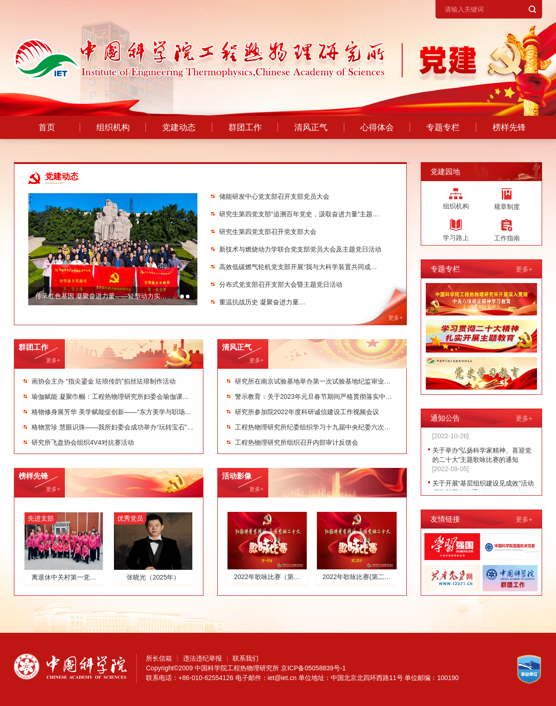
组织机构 (113, 127)
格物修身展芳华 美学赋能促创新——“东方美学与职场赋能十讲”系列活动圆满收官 (111, 412)
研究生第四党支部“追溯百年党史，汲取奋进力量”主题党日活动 (299, 214)
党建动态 (179, 127)
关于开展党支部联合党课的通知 (477, 432)
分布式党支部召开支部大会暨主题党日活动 (280, 284)
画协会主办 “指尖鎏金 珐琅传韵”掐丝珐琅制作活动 (104, 381)
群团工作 (245, 127)
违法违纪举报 (202, 658)
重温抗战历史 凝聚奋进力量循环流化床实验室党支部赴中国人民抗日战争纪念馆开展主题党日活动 (300, 302)
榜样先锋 (509, 127)
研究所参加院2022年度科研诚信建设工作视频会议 (307, 412)
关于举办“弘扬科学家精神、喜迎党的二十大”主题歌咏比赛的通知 (482, 461)
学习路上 (456, 230)
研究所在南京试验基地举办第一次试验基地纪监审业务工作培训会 (313, 381)
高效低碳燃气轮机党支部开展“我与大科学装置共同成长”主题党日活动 (295, 267)
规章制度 (507, 199)
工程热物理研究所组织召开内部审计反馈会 (296, 442)
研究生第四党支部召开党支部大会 (267, 231)
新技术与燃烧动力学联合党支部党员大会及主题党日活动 (300, 249)
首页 (46, 127)
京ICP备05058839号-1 (313, 668)
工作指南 (507, 230)
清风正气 (311, 127)
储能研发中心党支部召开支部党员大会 (274, 196)
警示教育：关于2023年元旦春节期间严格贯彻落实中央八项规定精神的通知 (313, 396)
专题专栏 (443, 127)
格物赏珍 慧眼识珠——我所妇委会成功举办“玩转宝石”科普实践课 (112, 427)
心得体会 (377, 127)
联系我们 (246, 658)
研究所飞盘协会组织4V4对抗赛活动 (83, 442)
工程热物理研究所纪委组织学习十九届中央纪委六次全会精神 (313, 427)
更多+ (53, 360)
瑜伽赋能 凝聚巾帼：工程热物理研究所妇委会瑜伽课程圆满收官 (110, 396)
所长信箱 (159, 658)
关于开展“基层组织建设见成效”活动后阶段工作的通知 (483, 489)
